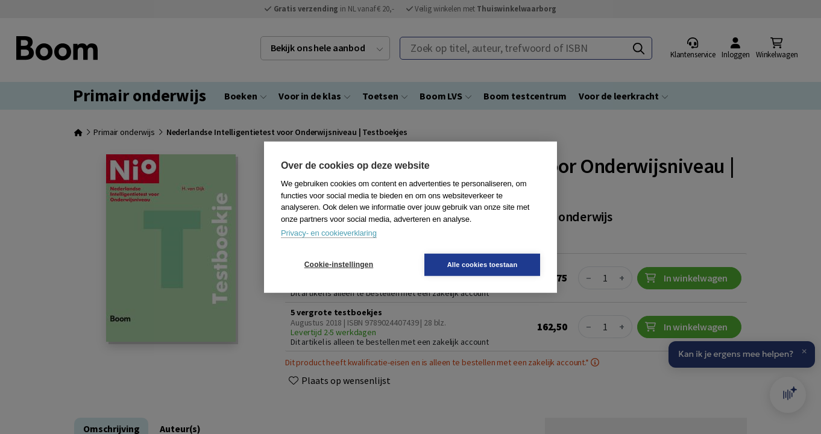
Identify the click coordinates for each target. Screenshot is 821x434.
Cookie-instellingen (338, 264)
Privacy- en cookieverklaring (329, 232)
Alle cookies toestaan (482, 264)
